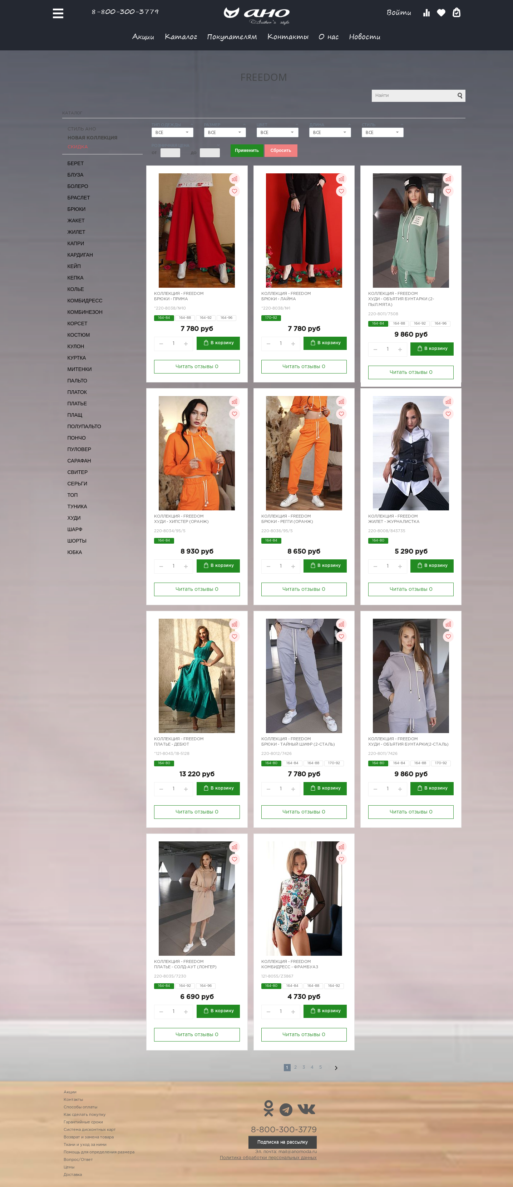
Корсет (78, 323)
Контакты (288, 36)
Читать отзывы (197, 367)
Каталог (180, 36)
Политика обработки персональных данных (268, 1158)
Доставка (73, 1175)
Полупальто (84, 426)
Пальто (78, 381)
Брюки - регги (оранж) (287, 522)
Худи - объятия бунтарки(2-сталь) (408, 744)
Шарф (75, 529)
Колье (76, 289)
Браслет (79, 198)
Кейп (74, 266)
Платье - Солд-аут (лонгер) (185, 967)
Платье (77, 403)
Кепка (76, 278)
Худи (74, 518)
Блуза (76, 175)
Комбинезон (85, 312)
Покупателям (232, 36)
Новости (365, 36)
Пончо (77, 438)
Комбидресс (85, 300)
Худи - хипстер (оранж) (181, 522)
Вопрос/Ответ (78, 1160)
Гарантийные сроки (83, 1122)
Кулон (76, 346)
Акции (143, 36)
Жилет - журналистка (394, 522)
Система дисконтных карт (90, 1130)
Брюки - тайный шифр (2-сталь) (298, 744)
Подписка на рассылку (282, 1142)
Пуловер (80, 449)
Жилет (76, 232)
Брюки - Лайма (278, 299)
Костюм (79, 335)
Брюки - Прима (171, 299)
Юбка (75, 552)
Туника (77, 506)
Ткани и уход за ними (85, 1145)
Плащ (75, 415)
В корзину (222, 343)
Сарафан (79, 461)
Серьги (78, 483)
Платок (77, 392)
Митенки (80, 369)
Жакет (76, 220)
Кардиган (80, 255)
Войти (400, 12)
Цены (69, 1167)
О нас (329, 36)
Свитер (78, 472)
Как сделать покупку (85, 1115)
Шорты (77, 541)
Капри (76, 243)
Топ (73, 495)
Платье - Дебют (171, 744)
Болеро (78, 186)
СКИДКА (78, 147)
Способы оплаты (80, 1107)
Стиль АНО (82, 129)
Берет (76, 163)
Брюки (77, 209)
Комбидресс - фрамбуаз (289, 967)
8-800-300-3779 (125, 11)
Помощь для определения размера (99, 1152)
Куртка (77, 358)
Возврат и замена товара (89, 1137)
